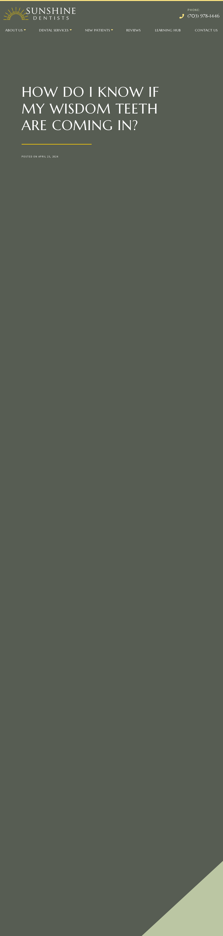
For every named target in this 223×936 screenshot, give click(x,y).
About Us (14, 30)
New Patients (97, 30)
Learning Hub (168, 30)
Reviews (133, 30)
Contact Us (206, 30)
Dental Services (54, 30)
